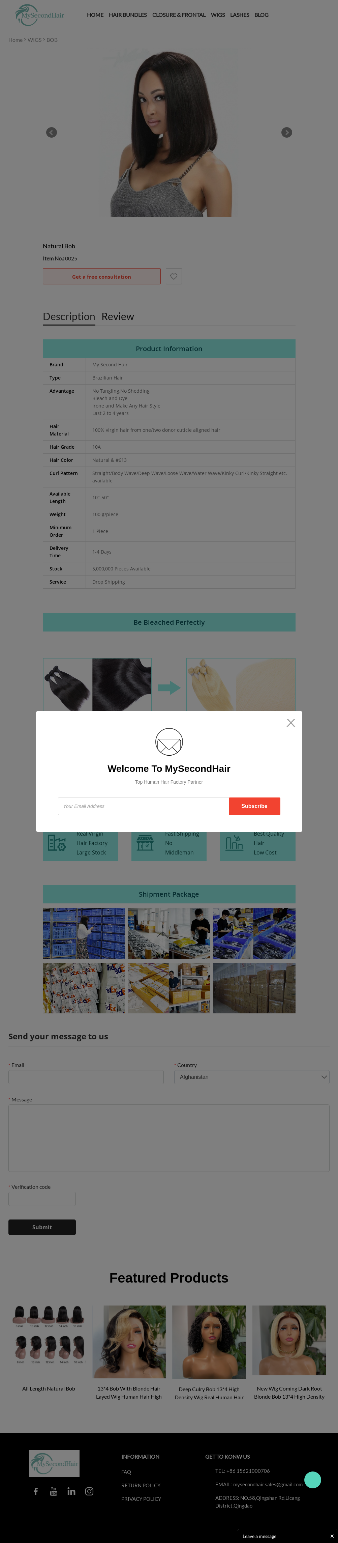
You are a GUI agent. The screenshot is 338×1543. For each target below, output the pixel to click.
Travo (312, 1479)
